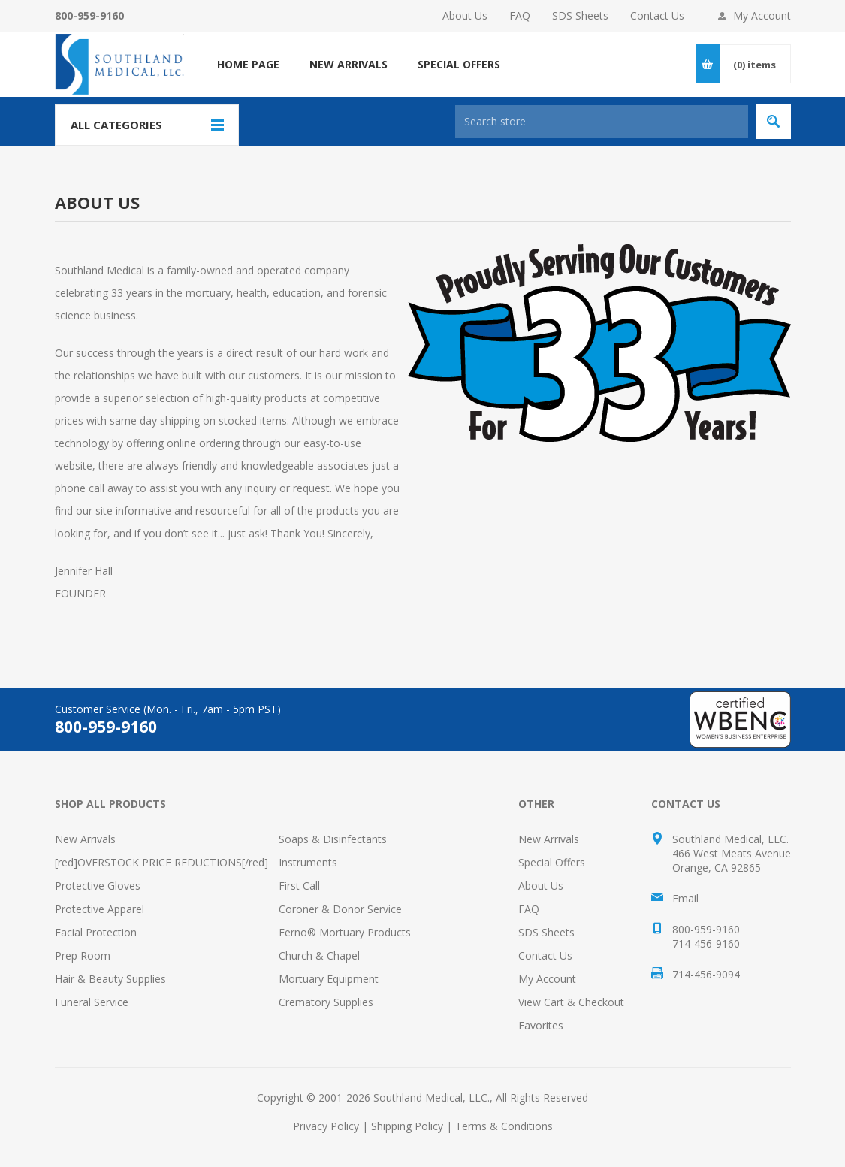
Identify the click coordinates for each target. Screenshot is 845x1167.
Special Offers (551, 862)
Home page (248, 64)
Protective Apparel (99, 909)
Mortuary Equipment (329, 979)
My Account (762, 15)
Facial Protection (96, 932)
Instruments (308, 862)
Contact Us (657, 15)
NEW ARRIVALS (348, 64)
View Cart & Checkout (571, 1002)
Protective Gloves (97, 885)
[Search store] (601, 121)
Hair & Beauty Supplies (110, 979)
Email (685, 898)
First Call (299, 885)
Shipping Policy (407, 1126)
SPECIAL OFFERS (459, 64)
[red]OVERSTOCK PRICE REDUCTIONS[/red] (161, 862)
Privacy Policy (326, 1126)
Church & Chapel (319, 955)
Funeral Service (91, 1002)
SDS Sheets (580, 15)
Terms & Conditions (504, 1126)
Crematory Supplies (326, 1002)
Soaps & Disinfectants (333, 839)
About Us (464, 15)
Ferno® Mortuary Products (345, 932)
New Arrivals (85, 839)
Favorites (540, 1025)
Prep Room (82, 955)
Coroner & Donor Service (340, 909)
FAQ (519, 15)
